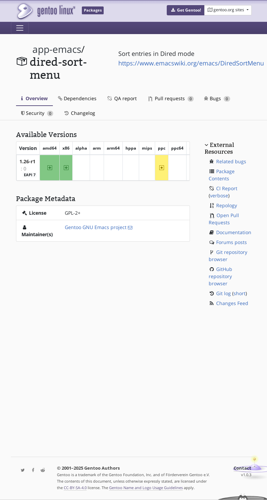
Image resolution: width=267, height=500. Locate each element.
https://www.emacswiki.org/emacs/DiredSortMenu (191, 63)
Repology (226, 205)
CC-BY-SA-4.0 (75, 487)
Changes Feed (232, 303)
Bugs (217, 98)
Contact (242, 468)
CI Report (226, 188)
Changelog (79, 113)
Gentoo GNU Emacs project (96, 227)
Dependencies (77, 98)
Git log (223, 293)
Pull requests (171, 98)
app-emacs (56, 49)
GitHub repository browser (220, 276)
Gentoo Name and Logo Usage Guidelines (146, 487)
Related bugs (231, 161)
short (240, 293)
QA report (122, 98)
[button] (186, 10)
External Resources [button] (219, 148)
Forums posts (231, 242)
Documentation (233, 232)
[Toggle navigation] (20, 28)
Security (37, 113)
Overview (34, 98)
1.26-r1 (27, 161)
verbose (219, 195)
